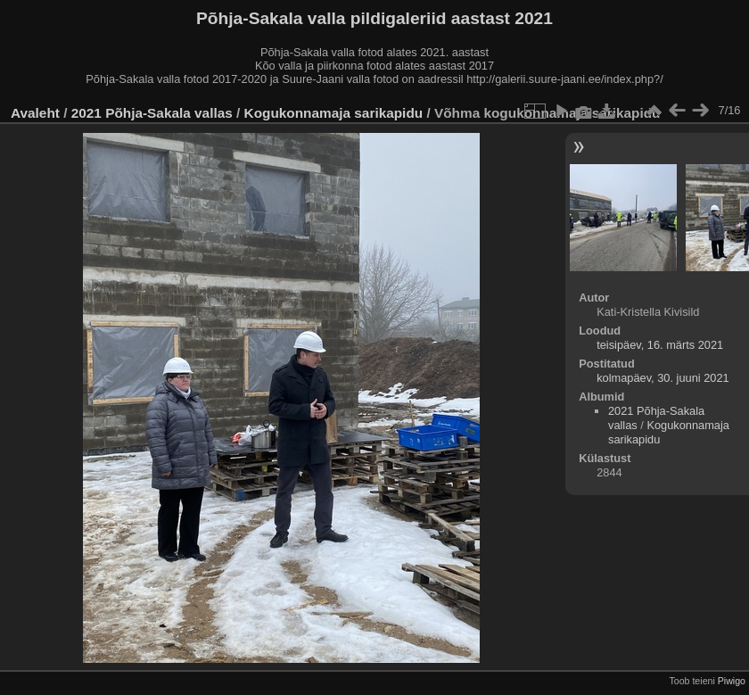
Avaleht (35, 112)
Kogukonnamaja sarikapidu (334, 112)
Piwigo (731, 680)
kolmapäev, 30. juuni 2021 (662, 378)
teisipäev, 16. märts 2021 (660, 345)
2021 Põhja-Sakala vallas (152, 112)
